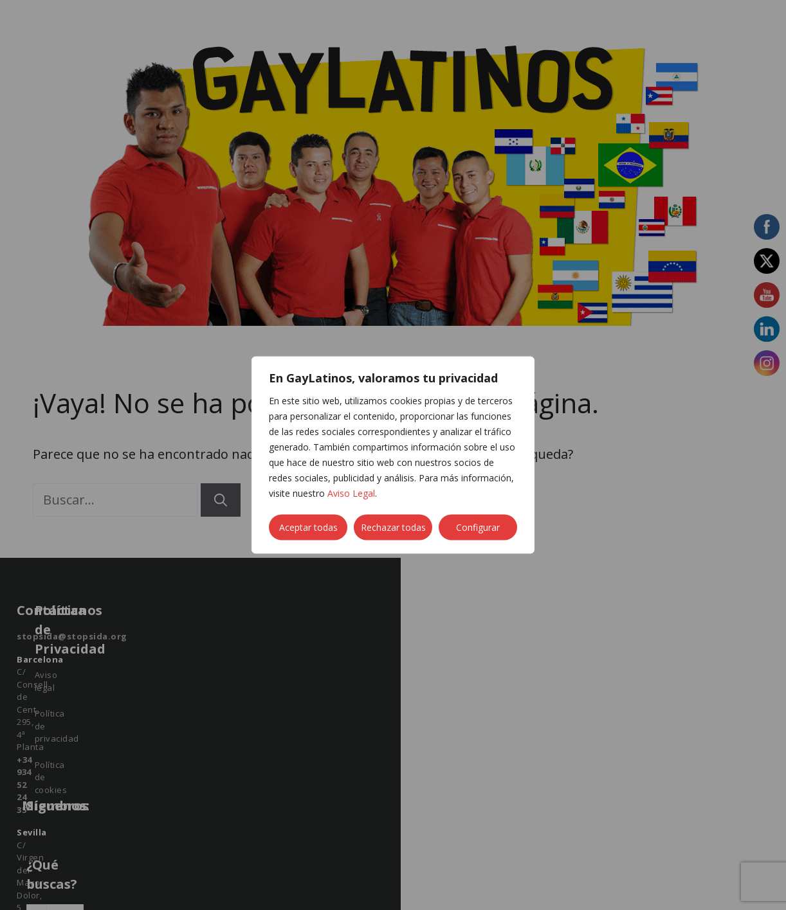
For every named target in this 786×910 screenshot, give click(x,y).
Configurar (478, 527)
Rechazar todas (393, 527)
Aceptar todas (308, 527)
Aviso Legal (351, 493)
